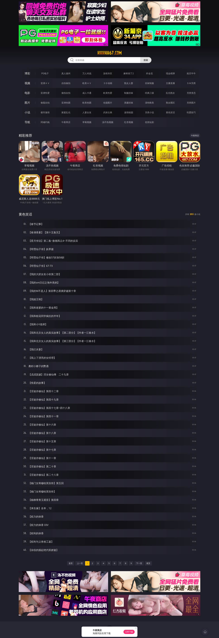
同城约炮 (45, 122)
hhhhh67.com (109, 53)
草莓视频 (86, 122)
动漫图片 (107, 102)
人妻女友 (86, 112)
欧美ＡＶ (86, 83)
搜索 (146, 60)
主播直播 (170, 83)
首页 (71, 563)
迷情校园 (128, 112)
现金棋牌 (170, 73)
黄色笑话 (170, 112)
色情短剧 (149, 122)
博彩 (27, 73)
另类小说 (149, 112)
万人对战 (86, 73)
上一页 (80, 563)
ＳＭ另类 (191, 83)
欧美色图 (86, 102)
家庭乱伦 (65, 112)
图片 (27, 102)
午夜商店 (65, 122)
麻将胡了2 (128, 73)
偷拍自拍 (65, 92)
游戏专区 (107, 73)
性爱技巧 (191, 112)
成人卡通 (86, 92)
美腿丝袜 (128, 102)
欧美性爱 (107, 92)
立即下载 (129, 631)
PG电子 (45, 73)
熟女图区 (170, 102)
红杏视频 (128, 122)
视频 (27, 83)
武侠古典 (107, 112)
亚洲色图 (65, 102)
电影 (27, 93)
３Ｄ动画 (107, 83)
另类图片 (191, 102)
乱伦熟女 (170, 92)
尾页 (148, 563)
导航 (27, 122)
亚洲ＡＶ (45, 83)
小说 (27, 112)
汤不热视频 (107, 122)
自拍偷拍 (65, 83)
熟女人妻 (128, 83)
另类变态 (191, 92)
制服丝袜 (128, 92)
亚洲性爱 (45, 92)
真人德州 (65, 73)
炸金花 (149, 73)
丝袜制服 (149, 83)
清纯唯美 (149, 102)
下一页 (139, 563)
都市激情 (45, 112)
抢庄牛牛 (191, 73)
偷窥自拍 (45, 102)
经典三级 (149, 92)
